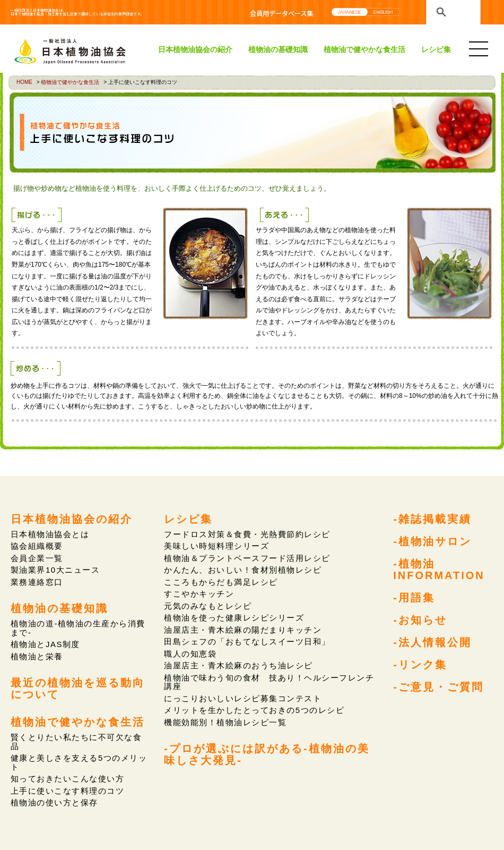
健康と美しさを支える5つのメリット (79, 761)
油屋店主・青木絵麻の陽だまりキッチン (242, 629)
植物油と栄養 (37, 655)
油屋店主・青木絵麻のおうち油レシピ (238, 665)
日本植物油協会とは (50, 534)
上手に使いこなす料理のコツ (67, 790)
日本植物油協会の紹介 (195, 50)
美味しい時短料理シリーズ (216, 545)
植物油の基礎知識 (278, 50)
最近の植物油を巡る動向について (78, 688)
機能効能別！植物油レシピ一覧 (225, 721)
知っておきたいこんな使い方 (67, 778)
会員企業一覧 (37, 558)
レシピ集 (436, 50)
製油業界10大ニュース (55, 569)
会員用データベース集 (281, 13)
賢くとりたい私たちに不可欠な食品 (76, 741)
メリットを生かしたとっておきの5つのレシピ (254, 709)
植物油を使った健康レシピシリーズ (234, 617)
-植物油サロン (432, 541)
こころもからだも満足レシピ (220, 581)
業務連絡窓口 (37, 581)
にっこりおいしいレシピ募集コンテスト (242, 697)
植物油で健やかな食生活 (364, 50)
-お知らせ (420, 619)
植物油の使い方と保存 (54, 801)
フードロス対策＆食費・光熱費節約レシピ (247, 534)
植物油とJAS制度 (45, 644)
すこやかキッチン (199, 593)
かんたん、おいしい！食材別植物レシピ (242, 569)
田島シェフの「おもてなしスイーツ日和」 (247, 641)
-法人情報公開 (432, 641)
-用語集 (414, 596)
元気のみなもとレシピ (207, 605)
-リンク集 (420, 663)
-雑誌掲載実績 (432, 518)
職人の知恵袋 (190, 653)
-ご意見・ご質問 (438, 686)
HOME (24, 82)
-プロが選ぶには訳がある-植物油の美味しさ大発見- (266, 753)
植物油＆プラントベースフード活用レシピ (247, 558)
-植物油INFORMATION (438, 568)
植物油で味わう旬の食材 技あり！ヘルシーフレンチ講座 (268, 681)
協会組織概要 (37, 545)
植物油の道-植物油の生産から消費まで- (78, 627)
